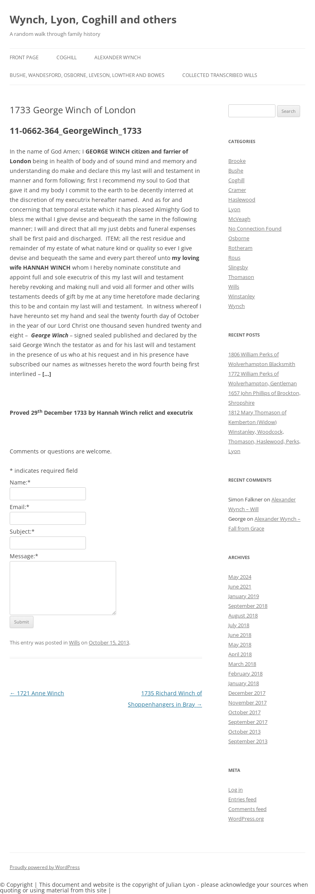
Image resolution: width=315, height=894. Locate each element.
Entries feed (242, 799)
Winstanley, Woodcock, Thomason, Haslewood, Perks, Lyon (264, 441)
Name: (20, 482)
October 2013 (244, 731)
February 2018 (245, 673)
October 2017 (244, 712)
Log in (235, 789)
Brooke (237, 160)
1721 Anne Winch (37, 693)
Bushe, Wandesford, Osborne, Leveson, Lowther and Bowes (87, 75)
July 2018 (238, 625)
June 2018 (239, 634)
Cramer (237, 189)
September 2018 (247, 605)
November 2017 (247, 702)
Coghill (66, 57)
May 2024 (239, 576)
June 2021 (239, 586)
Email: (19, 507)
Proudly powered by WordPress (45, 867)
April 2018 (240, 654)
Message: (24, 556)
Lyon (234, 209)
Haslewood (241, 199)
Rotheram (240, 248)
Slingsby (238, 267)
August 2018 (243, 615)
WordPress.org (246, 818)
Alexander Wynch (117, 57)
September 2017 (247, 722)
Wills (74, 642)
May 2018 (239, 644)
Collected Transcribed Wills (219, 75)
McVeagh (239, 218)
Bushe (235, 170)
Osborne (238, 238)
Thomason (241, 277)
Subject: (22, 531)
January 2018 (243, 683)
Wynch (236, 306)
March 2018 (242, 663)
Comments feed (247, 809)
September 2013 (247, 741)
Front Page (24, 57)
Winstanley (241, 296)
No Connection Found (255, 228)
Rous (234, 257)
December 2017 (246, 692)
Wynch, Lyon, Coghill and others (93, 19)
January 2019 (243, 596)
